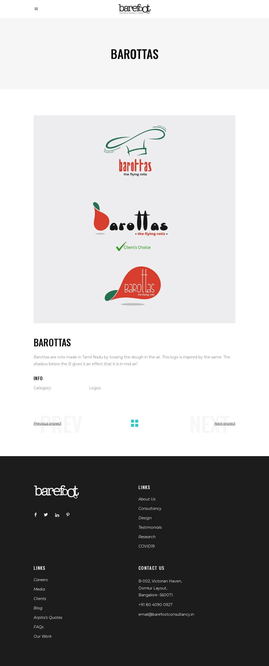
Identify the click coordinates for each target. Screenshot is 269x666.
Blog (38, 608)
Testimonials (150, 527)
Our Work (42, 636)
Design (145, 518)
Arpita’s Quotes (48, 617)
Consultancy (150, 508)
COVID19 (146, 546)
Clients (40, 598)
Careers (41, 579)
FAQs (39, 627)
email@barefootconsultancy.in (166, 614)
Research (147, 536)
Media (39, 589)
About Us (147, 499)
